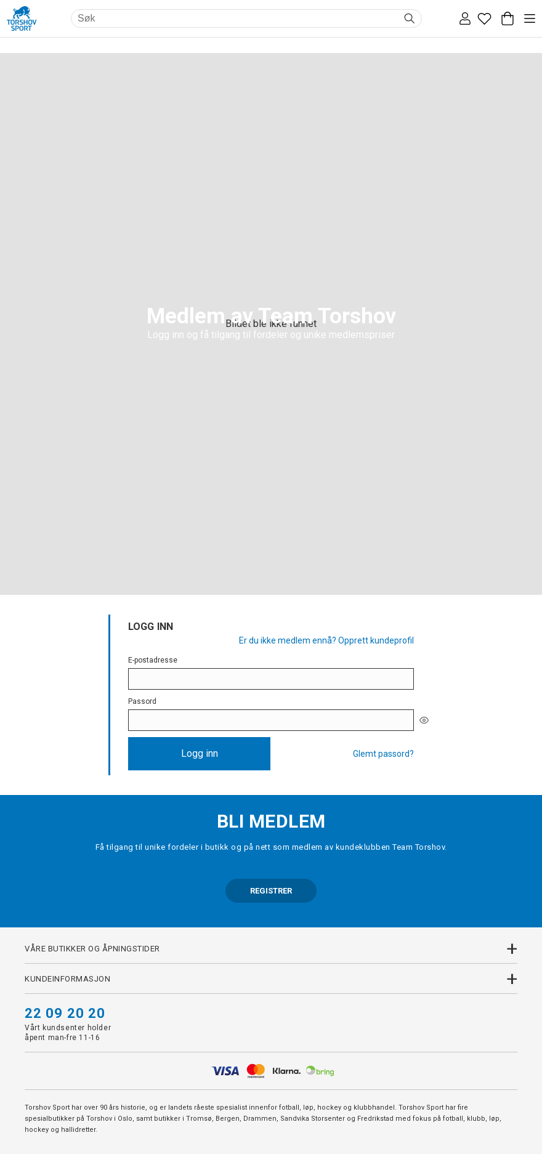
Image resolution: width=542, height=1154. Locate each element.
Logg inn (199, 753)
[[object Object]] (424, 719)
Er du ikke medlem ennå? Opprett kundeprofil (326, 640)
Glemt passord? (383, 754)
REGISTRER (271, 890)
